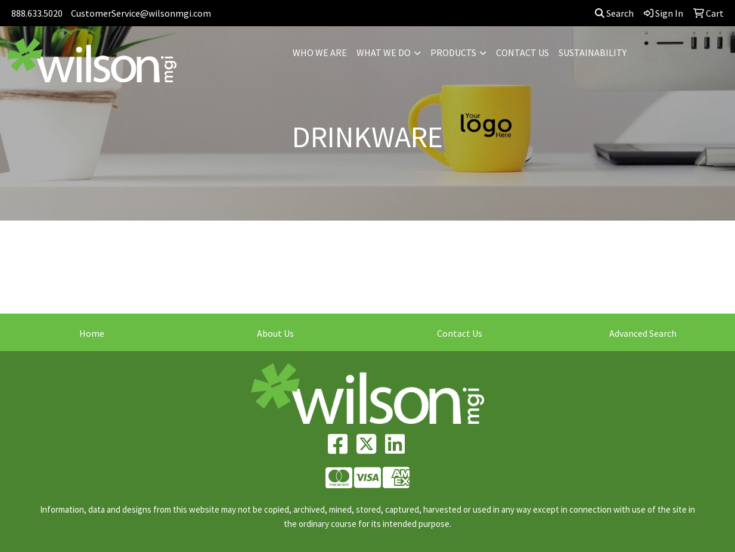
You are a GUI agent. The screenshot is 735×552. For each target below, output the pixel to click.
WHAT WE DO (383, 52)
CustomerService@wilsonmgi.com (141, 13)
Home (91, 333)
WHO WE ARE (320, 52)
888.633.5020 (37, 13)
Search (614, 13)
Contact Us (459, 333)
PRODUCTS (453, 52)
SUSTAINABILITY (593, 52)
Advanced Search (643, 333)
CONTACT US (522, 52)
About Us (275, 333)
